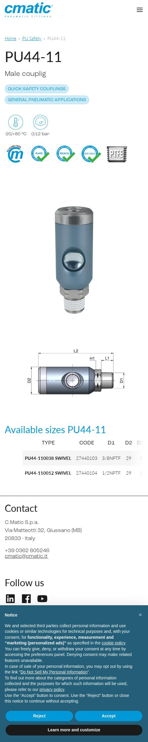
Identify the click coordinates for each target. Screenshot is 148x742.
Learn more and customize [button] (74, 729)
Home (10, 38)
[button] (140, 614)
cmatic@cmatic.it (26, 556)
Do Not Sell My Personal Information (53, 672)
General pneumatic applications (47, 100)
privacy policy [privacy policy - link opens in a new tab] (52, 689)
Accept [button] (109, 716)
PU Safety (31, 38)
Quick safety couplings (37, 89)
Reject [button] (39, 716)
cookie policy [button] (113, 643)
